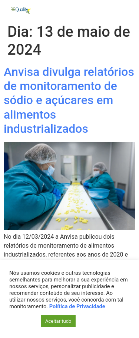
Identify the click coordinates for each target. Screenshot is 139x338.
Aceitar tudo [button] (58, 321)
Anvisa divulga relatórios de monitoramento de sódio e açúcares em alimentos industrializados (69, 100)
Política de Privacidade (77, 306)
